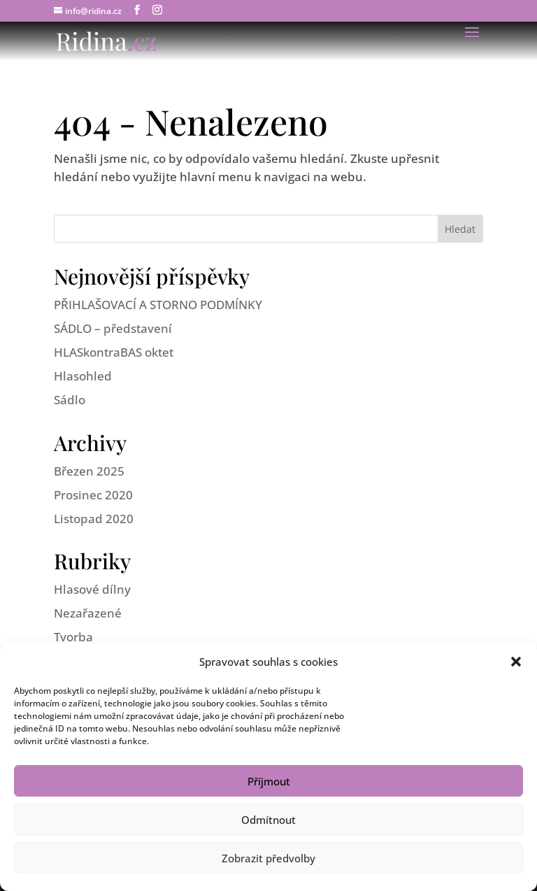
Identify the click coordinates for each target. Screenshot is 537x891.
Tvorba (73, 637)
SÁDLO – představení (113, 328)
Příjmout (269, 781)
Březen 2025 (89, 471)
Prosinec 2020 (93, 495)
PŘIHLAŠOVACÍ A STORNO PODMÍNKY (158, 305)
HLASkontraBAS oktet (113, 352)
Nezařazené (88, 613)
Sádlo (69, 400)
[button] (516, 662)
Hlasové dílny (92, 589)
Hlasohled (83, 376)
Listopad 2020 (94, 519)
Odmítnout (268, 820)
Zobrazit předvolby (268, 858)
